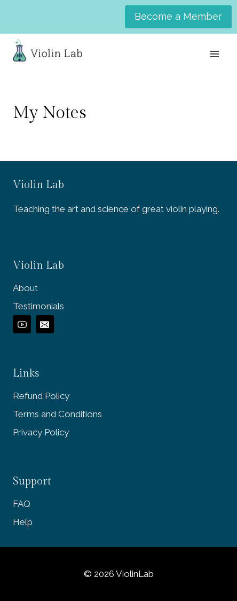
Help (23, 522)
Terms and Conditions (57, 414)
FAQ (21, 503)
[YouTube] (22, 324)
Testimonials (38, 306)
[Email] (45, 324)
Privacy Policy (41, 432)
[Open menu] (214, 53)
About (25, 288)
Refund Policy (41, 396)
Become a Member (178, 16)
